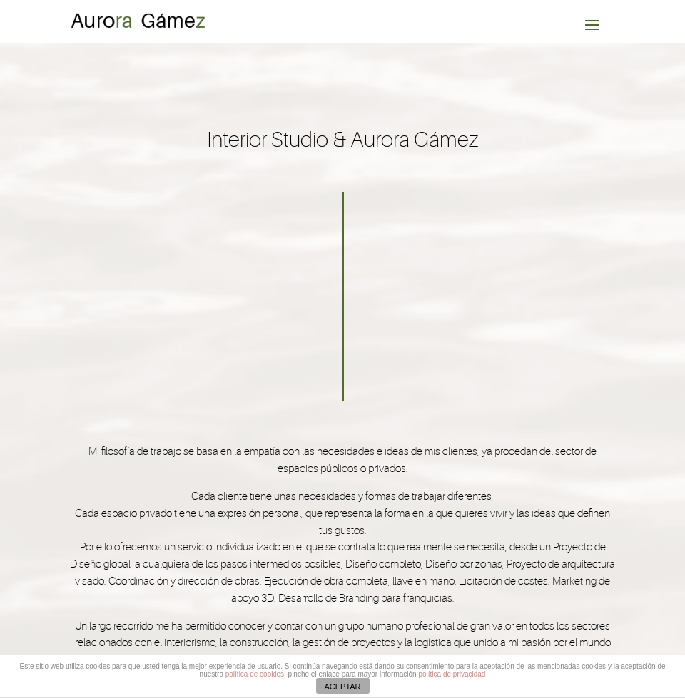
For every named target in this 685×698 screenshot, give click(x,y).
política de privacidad (451, 674)
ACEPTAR (342, 686)
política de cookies (254, 674)
